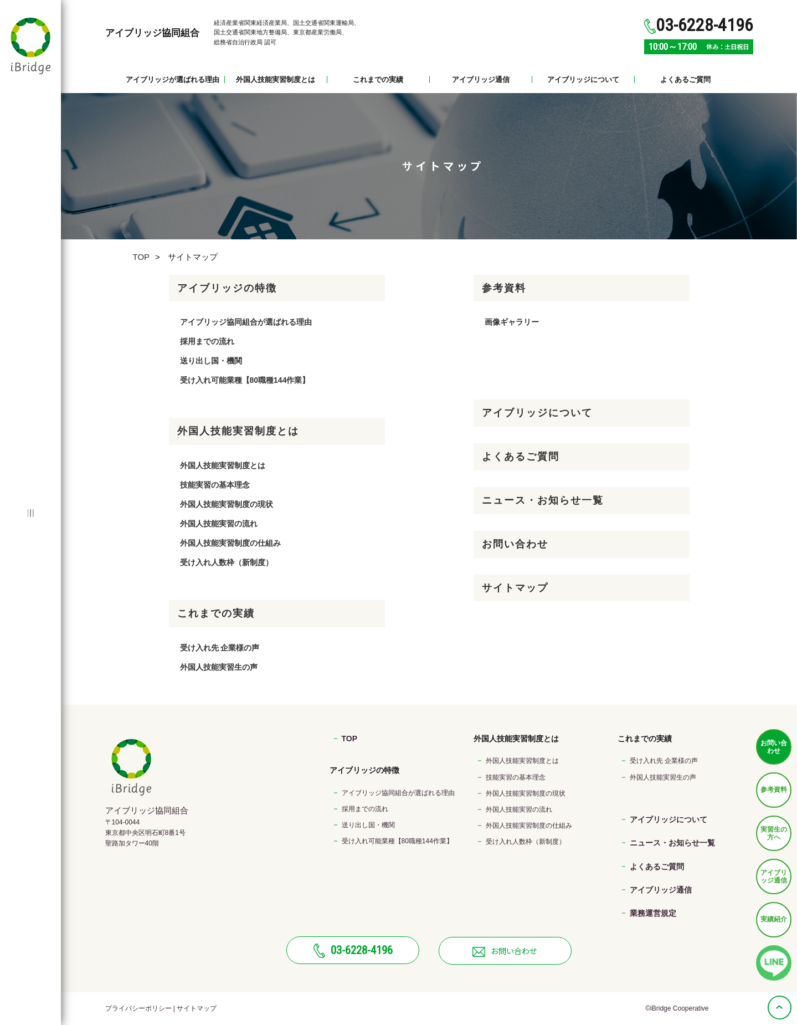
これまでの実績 (378, 79)
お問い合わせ (773, 747)
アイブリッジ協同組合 (152, 33)
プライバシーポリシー (138, 1008)
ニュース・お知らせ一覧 (543, 500)
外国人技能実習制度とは (275, 79)
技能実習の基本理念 (215, 484)
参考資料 (773, 789)
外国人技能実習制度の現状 (226, 504)
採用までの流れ (207, 341)
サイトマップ (515, 587)
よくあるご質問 (685, 79)
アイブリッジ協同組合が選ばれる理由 (246, 321)
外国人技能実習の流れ (219, 523)
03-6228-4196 (353, 951)
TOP (141, 257)
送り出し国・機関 (211, 360)
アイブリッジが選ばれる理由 (172, 79)
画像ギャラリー (512, 321)
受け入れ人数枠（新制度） (226, 562)
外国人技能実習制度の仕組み (230, 543)
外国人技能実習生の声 (219, 667)
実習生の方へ (773, 833)
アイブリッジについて (583, 79)
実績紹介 (773, 919)
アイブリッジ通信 (481, 79)
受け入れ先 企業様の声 (220, 647)
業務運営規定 (653, 913)
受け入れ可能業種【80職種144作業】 (245, 380)
